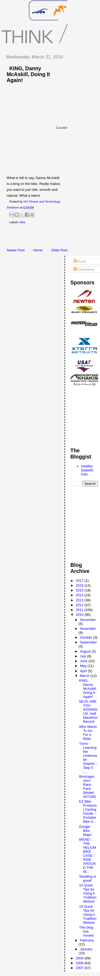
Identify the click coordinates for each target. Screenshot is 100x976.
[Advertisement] (50, 237)
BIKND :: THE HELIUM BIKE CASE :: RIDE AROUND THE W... (87, 855)
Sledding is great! (87, 878)
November (88, 629)
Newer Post (16, 250)
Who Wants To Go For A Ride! (88, 733)
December (88, 620)
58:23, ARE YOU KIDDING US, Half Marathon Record (88, 711)
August (86, 651)
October (86, 637)
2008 (80, 963)
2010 (80, 615)
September (88, 642)
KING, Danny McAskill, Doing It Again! (28, 74)
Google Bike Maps (85, 831)
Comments (84, 269)
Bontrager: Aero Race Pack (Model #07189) (87, 786)
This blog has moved (86, 931)
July (83, 656)
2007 (80, 968)
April (84, 671)
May (83, 666)
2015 (80, 590)
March (85, 676)
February (87, 940)
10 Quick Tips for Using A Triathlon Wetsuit (87, 893)
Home (37, 250)
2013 (80, 600)
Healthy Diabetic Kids (87, 470)
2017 (80, 581)
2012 (80, 605)
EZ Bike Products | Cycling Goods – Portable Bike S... (88, 811)
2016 (80, 585)
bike (23, 222)
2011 (80, 610)
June (84, 661)
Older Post (59, 250)
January (86, 949)
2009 (80, 958)
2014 (80, 595)
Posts (80, 261)
